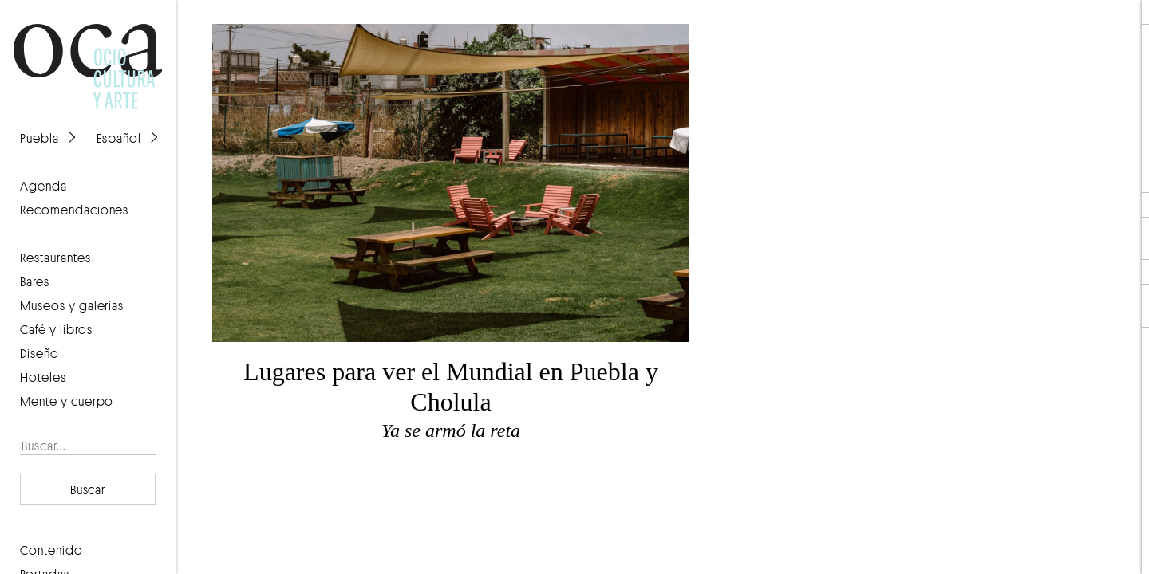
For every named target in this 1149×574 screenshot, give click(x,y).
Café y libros (56, 329)
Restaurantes (55, 257)
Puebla (39, 138)
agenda (43, 186)
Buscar (88, 489)
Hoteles (43, 377)
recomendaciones (74, 210)
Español (119, 138)
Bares (34, 281)
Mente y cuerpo (66, 401)
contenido (51, 550)
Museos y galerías (72, 305)
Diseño (39, 353)
